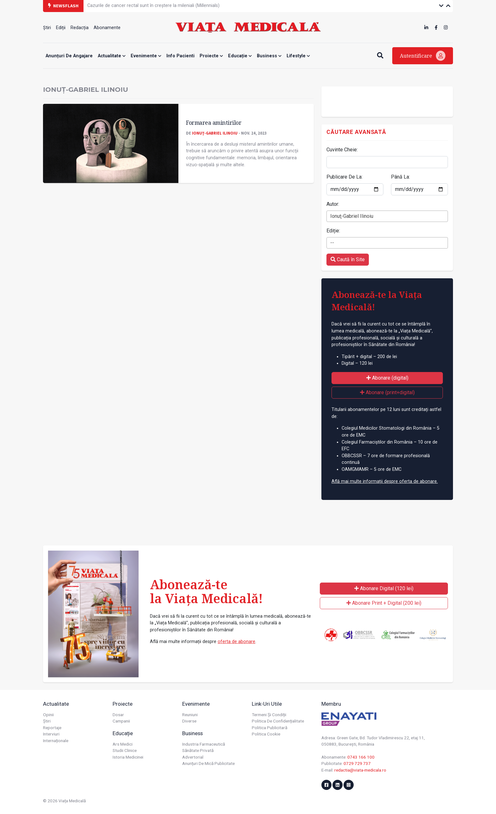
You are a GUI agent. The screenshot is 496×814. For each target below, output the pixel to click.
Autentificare (422, 56)
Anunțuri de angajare (69, 56)
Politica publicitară (269, 727)
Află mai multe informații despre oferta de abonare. (385, 481)
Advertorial (192, 757)
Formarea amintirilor (213, 122)
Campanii (121, 720)
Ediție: (333, 231)
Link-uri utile (267, 704)
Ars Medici (123, 744)
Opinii (48, 714)
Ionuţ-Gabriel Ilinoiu (215, 133)
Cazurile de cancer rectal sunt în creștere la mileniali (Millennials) (153, 5)
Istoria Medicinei (128, 757)
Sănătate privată (198, 750)
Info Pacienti (180, 56)
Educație (240, 56)
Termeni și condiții (269, 714)
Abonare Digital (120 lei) (383, 588)
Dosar (118, 714)
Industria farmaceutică (203, 744)
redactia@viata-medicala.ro (360, 770)
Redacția (80, 27)
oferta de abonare (236, 641)
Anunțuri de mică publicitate (208, 763)
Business (269, 56)
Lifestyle (298, 56)
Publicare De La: (344, 177)
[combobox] (387, 216)
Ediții (60, 27)
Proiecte (211, 56)
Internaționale (55, 740)
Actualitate (112, 56)
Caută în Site (348, 259)
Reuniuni (190, 714)
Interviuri (51, 733)
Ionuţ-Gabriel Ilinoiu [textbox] (351, 216)
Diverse (189, 720)
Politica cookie (266, 733)
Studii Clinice (125, 750)
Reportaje (52, 727)
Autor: (332, 204)
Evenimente (146, 56)
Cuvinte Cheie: (342, 150)
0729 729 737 (357, 763)
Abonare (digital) (387, 378)
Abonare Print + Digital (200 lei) (383, 603)
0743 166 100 (361, 757)
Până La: (400, 177)
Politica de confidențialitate (278, 720)
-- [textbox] (332, 243)
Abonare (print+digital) (387, 392)
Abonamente (107, 27)
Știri (47, 27)
